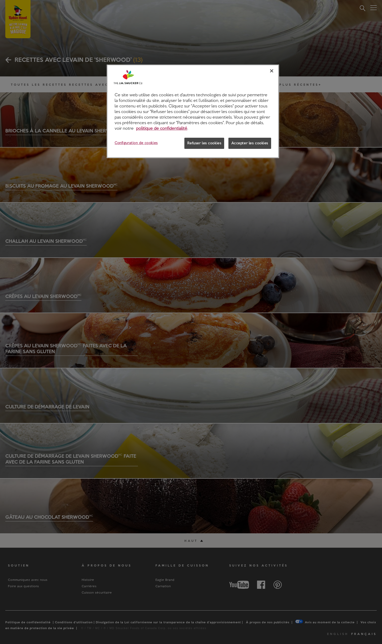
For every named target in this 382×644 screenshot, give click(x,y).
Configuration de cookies (136, 143)
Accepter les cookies (249, 143)
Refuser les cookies (204, 143)
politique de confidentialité (161, 128)
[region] (193, 111)
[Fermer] (271, 71)
